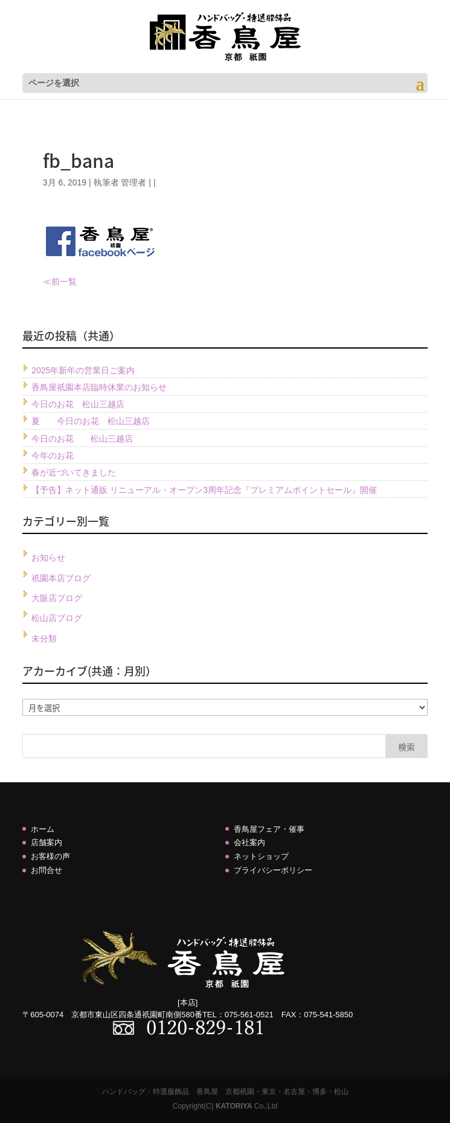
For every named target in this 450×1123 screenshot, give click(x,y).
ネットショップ (261, 856)
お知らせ (48, 557)
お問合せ (46, 870)
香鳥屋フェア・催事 (269, 829)
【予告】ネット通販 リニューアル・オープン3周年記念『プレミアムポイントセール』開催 (204, 490)
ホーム (42, 829)
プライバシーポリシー (273, 870)
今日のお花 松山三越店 (77, 404)
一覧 (68, 281)
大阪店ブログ (56, 598)
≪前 (51, 281)
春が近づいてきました (73, 472)
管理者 (133, 182)
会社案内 (249, 842)
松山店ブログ (56, 618)
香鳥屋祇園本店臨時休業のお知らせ (99, 387)
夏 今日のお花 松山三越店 (90, 421)
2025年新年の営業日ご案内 (83, 370)
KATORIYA (234, 1106)
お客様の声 (50, 856)
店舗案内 (46, 842)
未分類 (44, 638)
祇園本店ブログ (61, 578)
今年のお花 (52, 455)
